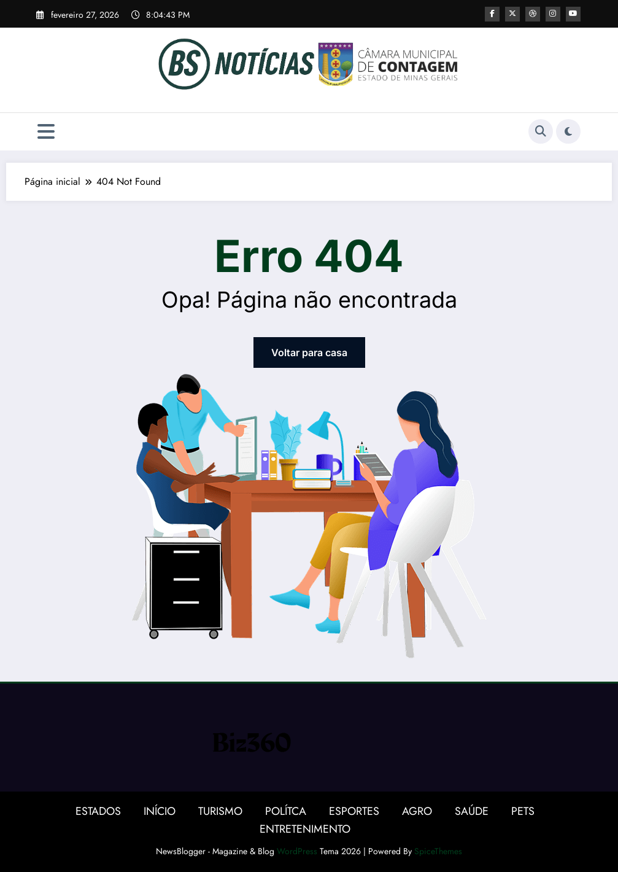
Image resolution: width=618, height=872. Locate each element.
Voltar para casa (309, 352)
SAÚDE (472, 811)
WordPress (297, 851)
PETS (523, 811)
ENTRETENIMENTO (305, 829)
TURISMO (220, 811)
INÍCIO (160, 811)
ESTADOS (98, 811)
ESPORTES (354, 811)
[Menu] (46, 131)
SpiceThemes (438, 851)
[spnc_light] (568, 131)
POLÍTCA (285, 811)
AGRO (417, 811)
